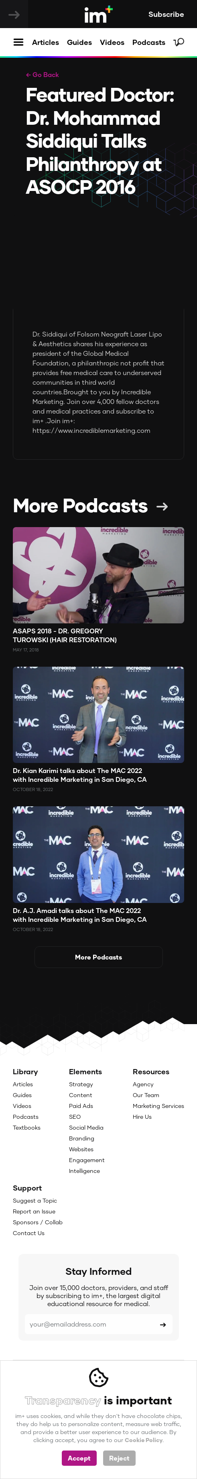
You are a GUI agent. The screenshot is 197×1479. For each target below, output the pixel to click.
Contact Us (29, 1232)
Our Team (146, 1094)
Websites (81, 1149)
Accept (79, 1458)
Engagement (87, 1159)
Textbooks (27, 1127)
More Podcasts (80, 504)
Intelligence (84, 1170)
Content (80, 1094)
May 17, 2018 (26, 649)
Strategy (81, 1084)
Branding (81, 1138)
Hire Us (142, 1116)
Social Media (86, 1127)
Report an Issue (34, 1211)
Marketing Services (158, 1105)
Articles (45, 42)
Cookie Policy (143, 1439)
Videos (112, 42)
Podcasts (148, 42)
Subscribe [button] (166, 14)
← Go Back (42, 74)
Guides (79, 42)
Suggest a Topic (35, 1200)
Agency (143, 1084)
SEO (75, 1116)
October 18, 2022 (33, 789)
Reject (119, 1458)
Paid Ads (81, 1105)
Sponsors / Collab (38, 1222)
